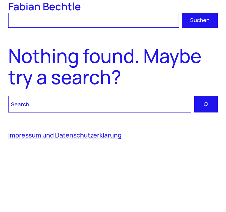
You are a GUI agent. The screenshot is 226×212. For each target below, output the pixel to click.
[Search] (206, 104)
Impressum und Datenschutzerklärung (65, 135)
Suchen (200, 20)
